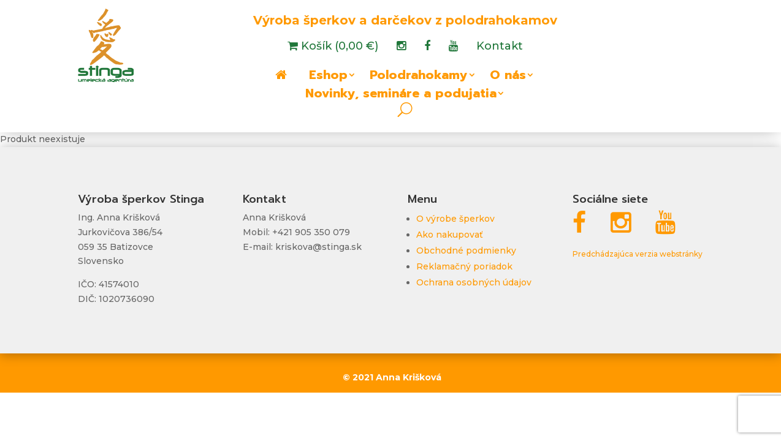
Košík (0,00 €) (338, 47)
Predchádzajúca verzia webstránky (638, 253)
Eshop (328, 77)
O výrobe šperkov (455, 218)
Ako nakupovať (449, 234)
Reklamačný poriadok (464, 266)
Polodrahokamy (419, 77)
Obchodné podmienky (466, 250)
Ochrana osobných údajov (473, 282)
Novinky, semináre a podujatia (401, 95)
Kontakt (499, 47)
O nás (508, 77)
